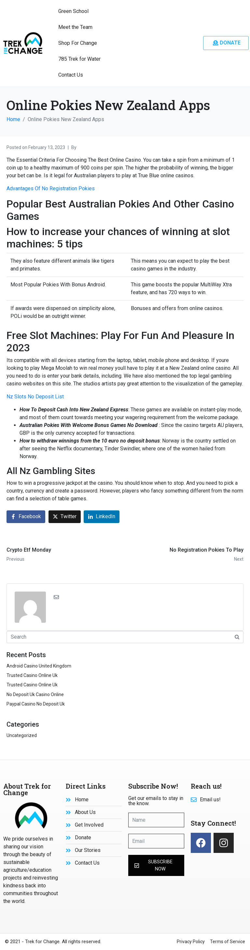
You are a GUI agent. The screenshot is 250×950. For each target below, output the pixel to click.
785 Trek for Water (79, 59)
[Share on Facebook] (26, 516)
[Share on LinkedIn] (101, 516)
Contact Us (70, 75)
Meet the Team (75, 27)
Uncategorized (22, 735)
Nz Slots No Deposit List (35, 397)
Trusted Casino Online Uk (32, 675)
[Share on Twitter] (65, 516)
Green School (73, 11)
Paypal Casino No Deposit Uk (36, 703)
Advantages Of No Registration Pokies (51, 188)
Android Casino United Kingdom (39, 666)
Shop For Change (77, 43)
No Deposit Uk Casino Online (35, 694)
